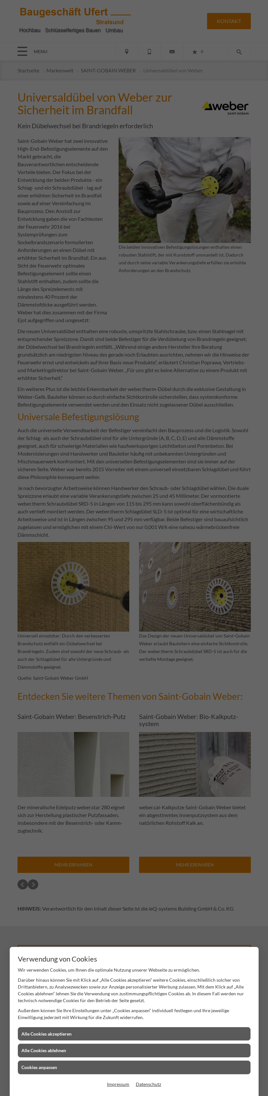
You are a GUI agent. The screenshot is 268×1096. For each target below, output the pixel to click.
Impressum (118, 1084)
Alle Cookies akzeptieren (46, 1034)
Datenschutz (148, 1084)
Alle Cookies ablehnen (43, 1050)
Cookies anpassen (39, 1067)
